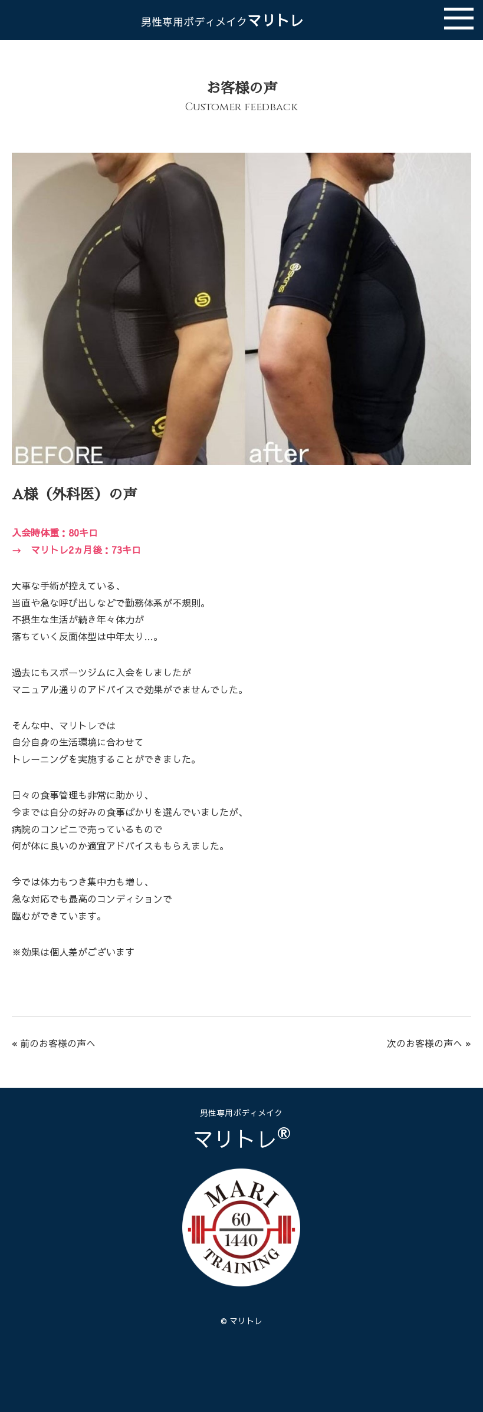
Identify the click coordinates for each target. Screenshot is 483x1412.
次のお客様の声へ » (429, 1042)
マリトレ (222, 20)
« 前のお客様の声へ (54, 1042)
